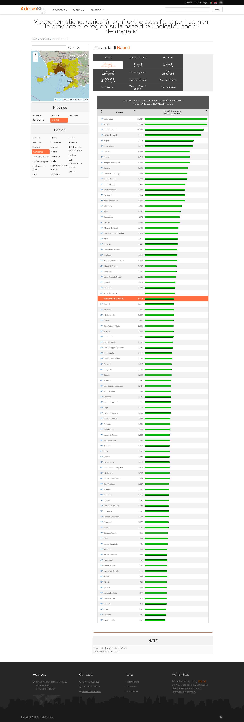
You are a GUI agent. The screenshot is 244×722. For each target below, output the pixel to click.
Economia (78, 10)
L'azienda (189, 2)
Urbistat (202, 681)
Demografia (60, 10)
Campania (44, 39)
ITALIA (34, 39)
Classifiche (97, 10)
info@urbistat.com (90, 691)
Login (205, 2)
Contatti (198, 2)
